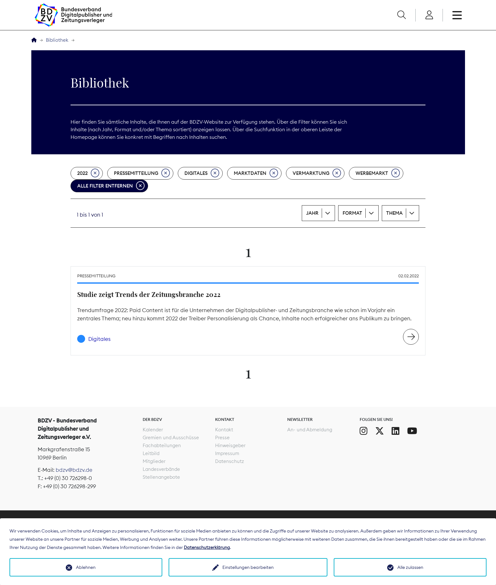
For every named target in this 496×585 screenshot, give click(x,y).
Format (352, 213)
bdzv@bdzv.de (74, 469)
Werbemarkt (378, 173)
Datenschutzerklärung (207, 547)
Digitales (201, 173)
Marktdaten (256, 173)
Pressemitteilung (142, 173)
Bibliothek (57, 40)
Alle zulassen (410, 567)
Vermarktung (317, 173)
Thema (394, 213)
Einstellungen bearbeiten (248, 567)
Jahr (312, 213)
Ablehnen (86, 567)
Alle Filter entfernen (111, 186)
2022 (88, 173)
